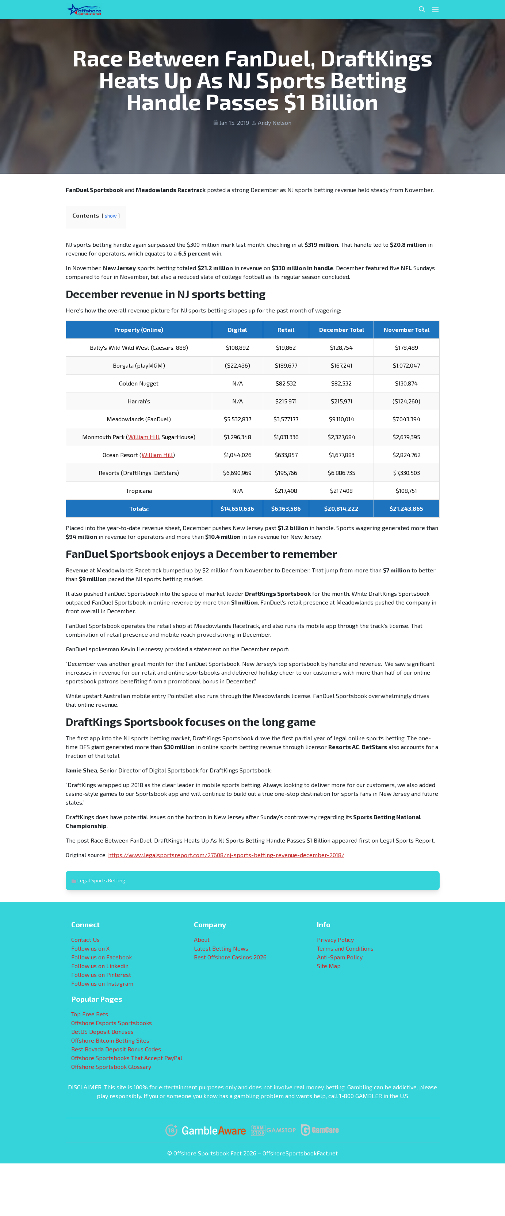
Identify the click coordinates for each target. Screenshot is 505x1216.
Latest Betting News (221, 948)
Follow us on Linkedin (100, 965)
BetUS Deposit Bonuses (102, 1031)
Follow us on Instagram (102, 983)
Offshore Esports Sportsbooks (111, 1022)
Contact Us (85, 939)
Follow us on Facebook (101, 957)
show (111, 216)
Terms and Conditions (345, 948)
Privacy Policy (335, 939)
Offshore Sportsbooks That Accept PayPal (126, 1057)
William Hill (143, 436)
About (202, 939)
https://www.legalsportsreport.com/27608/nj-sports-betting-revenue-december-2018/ (226, 854)
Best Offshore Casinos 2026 (230, 957)
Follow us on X (90, 948)
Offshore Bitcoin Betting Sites (110, 1040)
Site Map (329, 965)
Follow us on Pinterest (101, 974)
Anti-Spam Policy (340, 957)
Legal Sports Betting (101, 880)
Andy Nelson (274, 122)
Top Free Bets (89, 1013)
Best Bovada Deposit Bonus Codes (116, 1049)
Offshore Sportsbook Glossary (111, 1066)
